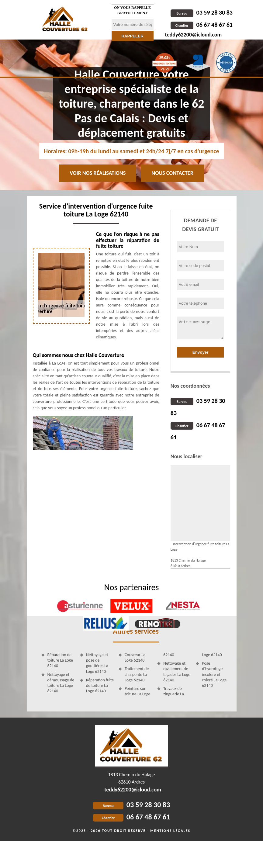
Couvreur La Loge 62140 (135, 657)
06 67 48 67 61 (202, 24)
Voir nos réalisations (98, 173)
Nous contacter (172, 173)
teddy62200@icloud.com (193, 34)
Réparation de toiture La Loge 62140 (60, 660)
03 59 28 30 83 (202, 12)
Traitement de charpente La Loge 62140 (137, 674)
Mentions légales (170, 831)
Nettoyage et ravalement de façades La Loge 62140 (176, 672)
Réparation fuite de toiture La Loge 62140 (100, 685)
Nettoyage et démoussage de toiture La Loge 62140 (60, 683)
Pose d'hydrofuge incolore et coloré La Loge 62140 (214, 674)
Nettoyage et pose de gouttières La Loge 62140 (97, 663)
